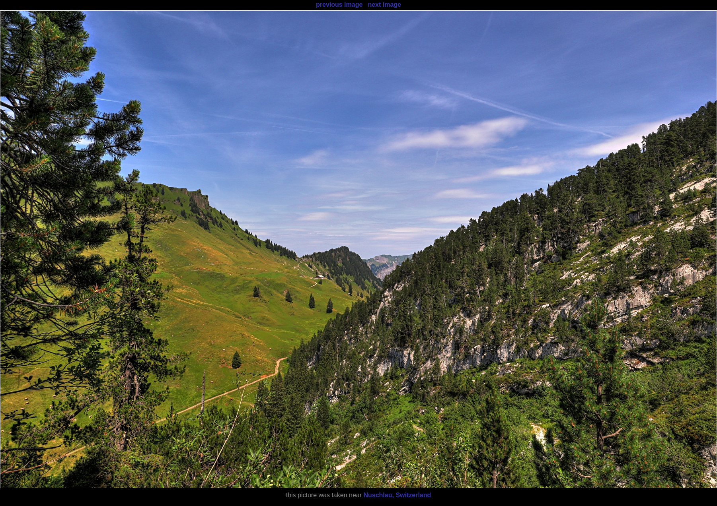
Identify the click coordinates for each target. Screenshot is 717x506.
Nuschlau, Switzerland (397, 495)
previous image (339, 4)
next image (384, 4)
